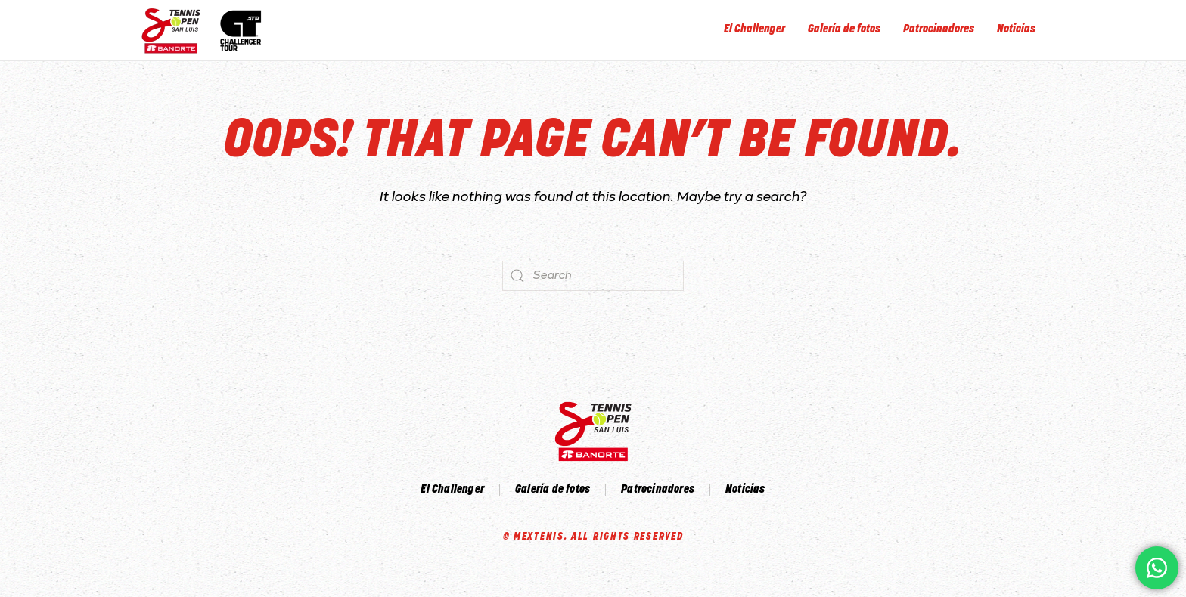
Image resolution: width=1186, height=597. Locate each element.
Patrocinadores (938, 30)
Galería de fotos (844, 30)
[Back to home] (205, 30)
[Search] (593, 276)
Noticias (1016, 30)
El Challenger (452, 490)
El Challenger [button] (754, 30)
